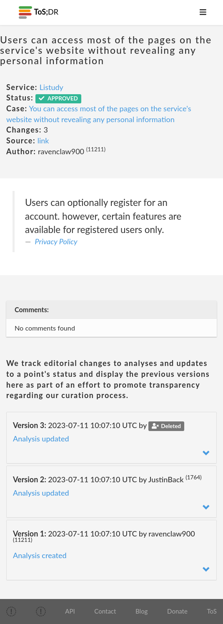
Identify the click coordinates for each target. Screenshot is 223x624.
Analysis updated (41, 438)
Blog (141, 611)
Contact (105, 611)
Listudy (51, 87)
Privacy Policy (56, 241)
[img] (11, 611)
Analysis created (40, 555)
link (43, 140)
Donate (177, 611)
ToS (212, 611)
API (70, 611)
